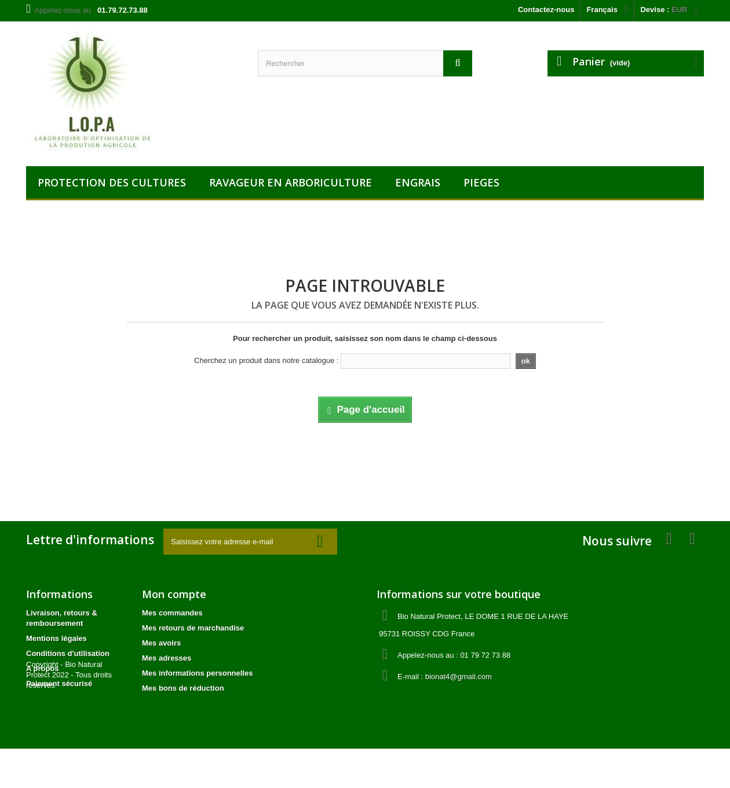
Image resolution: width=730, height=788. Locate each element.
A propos (42, 668)
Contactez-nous (546, 9)
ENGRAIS (417, 182)
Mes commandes (172, 613)
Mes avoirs (161, 643)
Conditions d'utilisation (68, 653)
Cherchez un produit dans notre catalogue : (266, 360)
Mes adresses (166, 658)
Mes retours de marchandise (193, 628)
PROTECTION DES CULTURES (112, 182)
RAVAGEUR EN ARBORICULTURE (290, 182)
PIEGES (481, 182)
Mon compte (174, 594)
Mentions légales (56, 638)
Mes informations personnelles (197, 673)
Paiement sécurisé (59, 683)
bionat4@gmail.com (458, 676)
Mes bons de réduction (183, 688)
